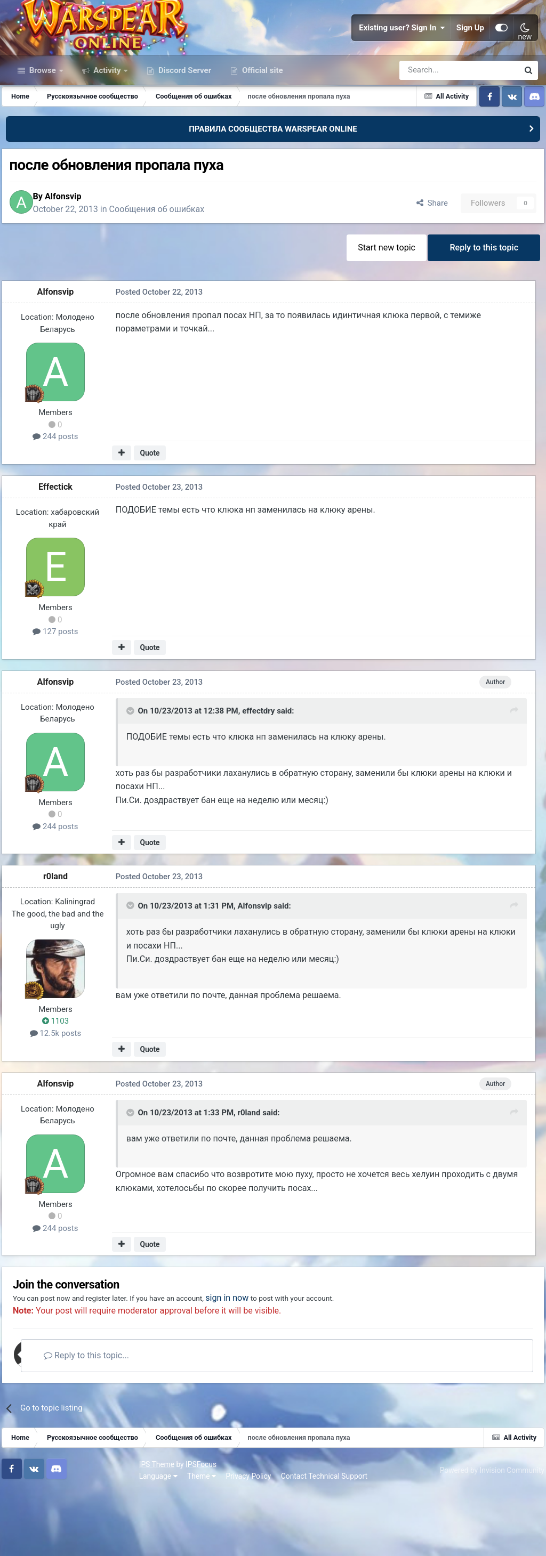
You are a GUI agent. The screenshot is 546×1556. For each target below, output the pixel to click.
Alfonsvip (78, 251)
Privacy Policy (117, 1539)
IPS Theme (25, 1527)
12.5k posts (62, 1093)
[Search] (430, 121)
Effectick (62, 547)
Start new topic (379, 306)
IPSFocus (69, 1527)
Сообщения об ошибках (172, 264)
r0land (62, 937)
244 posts (61, 497)
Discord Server (183, 121)
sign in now (268, 1362)
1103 (62, 1082)
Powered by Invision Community (485, 1533)
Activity (107, 121)
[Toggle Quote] (130, 773)
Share (422, 258)
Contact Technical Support (193, 1539)
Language (27, 1539)
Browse (42, 121)
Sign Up (470, 53)
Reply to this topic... (111, 1420)
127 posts (61, 691)
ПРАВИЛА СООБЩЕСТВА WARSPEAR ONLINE (273, 180)
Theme (70, 1539)
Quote (153, 513)
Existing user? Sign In (402, 53)
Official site (261, 121)
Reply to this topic (481, 306)
